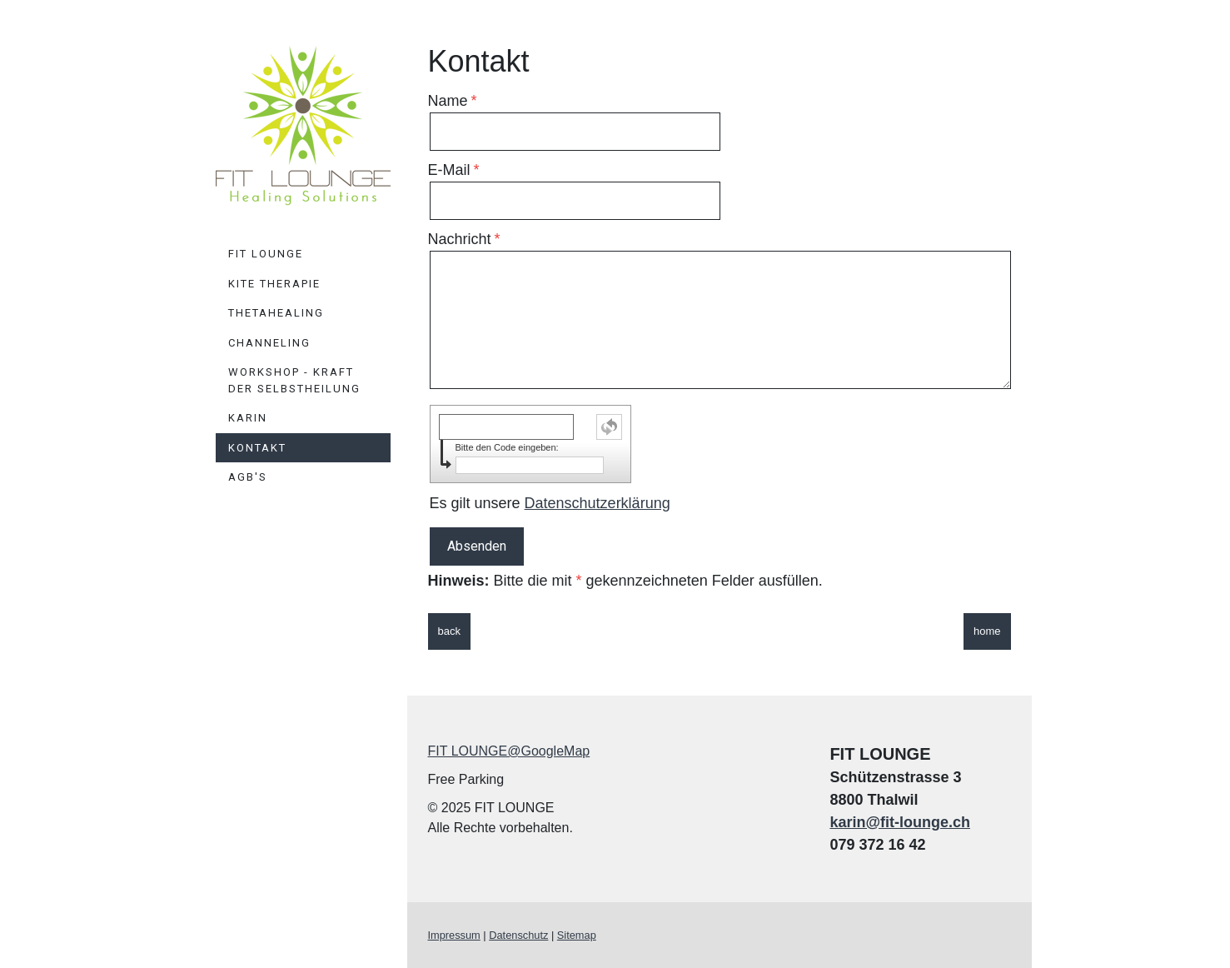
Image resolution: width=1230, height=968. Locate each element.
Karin (247, 418)
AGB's (247, 477)
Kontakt (257, 448)
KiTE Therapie (274, 283)
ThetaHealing (276, 313)
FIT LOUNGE (265, 253)
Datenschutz (518, 935)
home (987, 631)
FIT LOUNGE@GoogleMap (509, 751)
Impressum (454, 935)
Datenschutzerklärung (597, 503)
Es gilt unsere (550, 503)
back (449, 631)
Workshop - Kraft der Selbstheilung (294, 380)
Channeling (269, 343)
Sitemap (576, 935)
